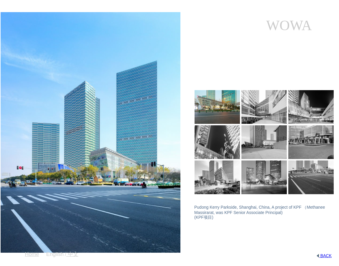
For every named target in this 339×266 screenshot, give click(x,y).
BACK (324, 255)
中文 (72, 254)
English (55, 254)
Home (32, 254)
